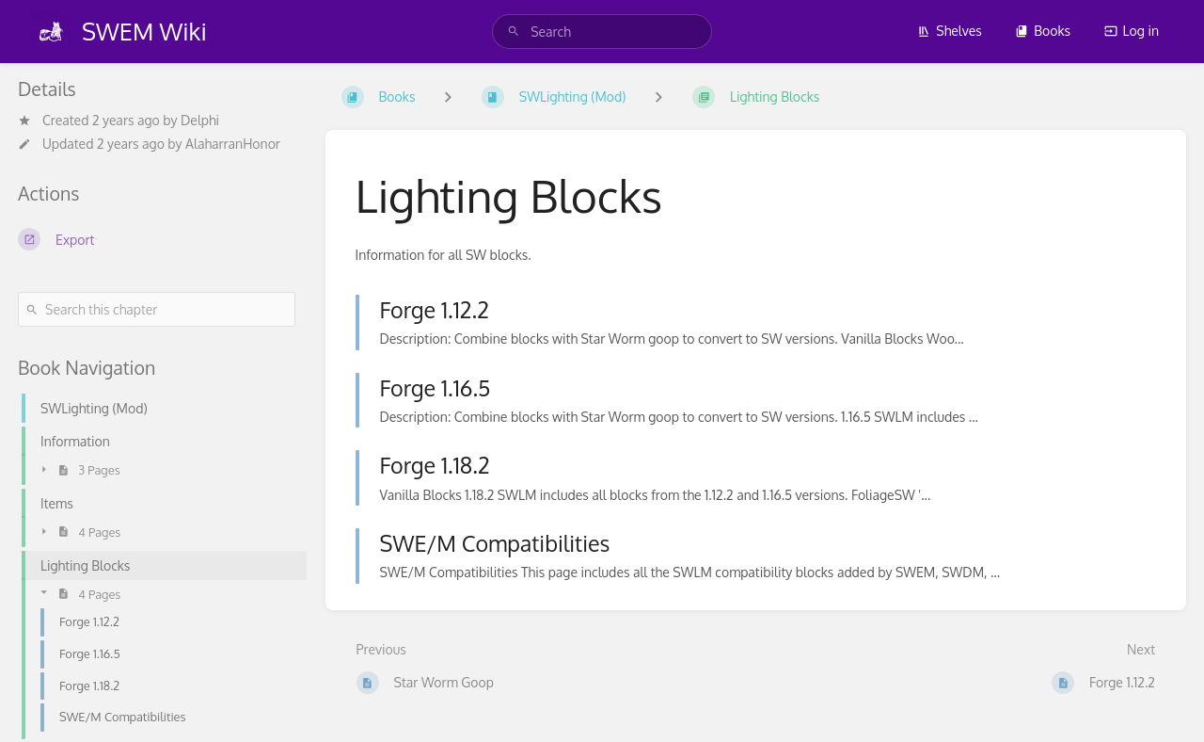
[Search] (513, 32)
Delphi (200, 120)
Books (1042, 31)
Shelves (949, 31)
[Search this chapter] (156, 309)
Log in (1131, 31)
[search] (602, 31)
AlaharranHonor (232, 144)
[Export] (156, 239)
